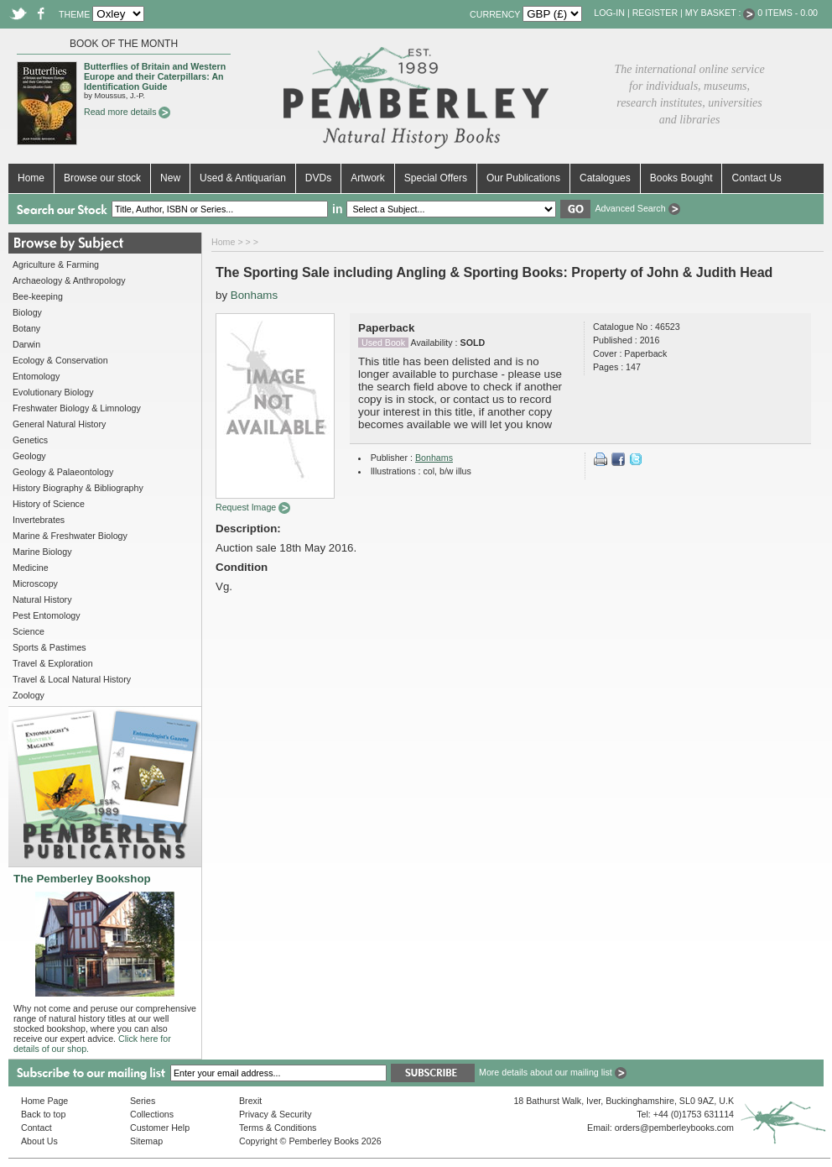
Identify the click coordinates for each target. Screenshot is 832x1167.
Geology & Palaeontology (63, 472)
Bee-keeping (38, 296)
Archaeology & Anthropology (69, 280)
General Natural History (59, 424)
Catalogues (605, 178)
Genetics (30, 440)
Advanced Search (637, 208)
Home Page (44, 1101)
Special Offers (435, 178)
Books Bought (681, 178)
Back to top (43, 1114)
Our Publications (523, 178)
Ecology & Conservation (60, 360)
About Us (39, 1141)
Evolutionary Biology (53, 392)
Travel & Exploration (53, 663)
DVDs (318, 178)
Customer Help (160, 1128)
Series (142, 1101)
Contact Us (756, 178)
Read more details (127, 112)
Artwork (368, 178)
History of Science (49, 504)
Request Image (253, 507)
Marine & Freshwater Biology (70, 536)
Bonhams (254, 295)
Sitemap (146, 1141)
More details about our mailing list (553, 1072)
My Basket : (720, 13)
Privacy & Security (275, 1114)
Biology (27, 312)
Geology (29, 456)
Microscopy (35, 583)
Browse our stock (102, 178)
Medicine (31, 568)
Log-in (609, 13)
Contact (36, 1128)
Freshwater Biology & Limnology (77, 408)
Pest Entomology (47, 615)
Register (655, 13)
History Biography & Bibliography (78, 488)
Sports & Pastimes (49, 647)
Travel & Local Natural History (72, 679)
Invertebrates (39, 520)
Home (31, 178)
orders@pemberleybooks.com (674, 1128)
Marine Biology (42, 552)
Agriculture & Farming (56, 264)
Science (28, 631)
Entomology (36, 376)
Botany (26, 328)
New (170, 178)
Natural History (42, 599)
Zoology (28, 695)
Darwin (26, 344)
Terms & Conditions (277, 1128)
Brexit (250, 1101)
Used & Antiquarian (243, 178)
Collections (152, 1114)
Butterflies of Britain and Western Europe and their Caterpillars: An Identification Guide (155, 76)
